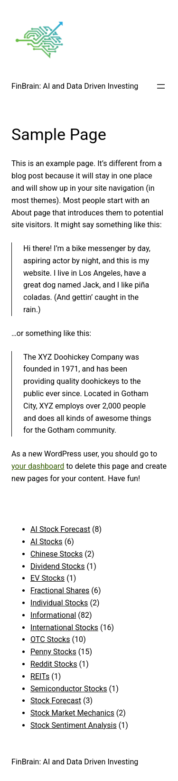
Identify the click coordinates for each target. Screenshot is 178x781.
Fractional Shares (59, 590)
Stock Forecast (55, 700)
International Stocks (64, 627)
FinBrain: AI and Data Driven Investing (74, 86)
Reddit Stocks (53, 664)
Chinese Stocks (56, 553)
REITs (39, 676)
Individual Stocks (59, 602)
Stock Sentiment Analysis (73, 725)
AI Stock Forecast (60, 529)
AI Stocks (46, 541)
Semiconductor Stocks (68, 688)
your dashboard (37, 466)
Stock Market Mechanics (72, 712)
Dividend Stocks (57, 566)
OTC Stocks (50, 639)
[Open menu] (161, 86)
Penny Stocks (53, 651)
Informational (53, 615)
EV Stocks (47, 578)
